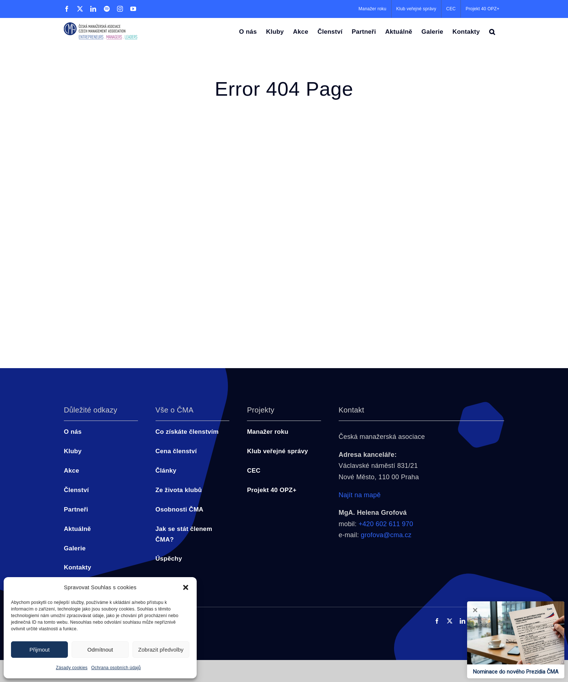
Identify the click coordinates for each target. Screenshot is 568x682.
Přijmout (39, 649)
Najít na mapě (360, 495)
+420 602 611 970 (385, 524)
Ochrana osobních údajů (116, 667)
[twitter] (449, 621)
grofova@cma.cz (386, 535)
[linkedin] (462, 621)
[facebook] (437, 621)
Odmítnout (100, 649)
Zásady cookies (71, 667)
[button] (185, 587)
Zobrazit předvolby (160, 649)
